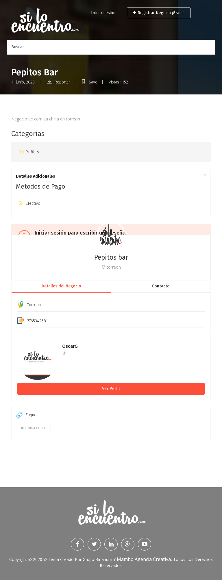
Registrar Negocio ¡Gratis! (158, 12)
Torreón (34, 304)
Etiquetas (29, 415)
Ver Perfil (111, 388)
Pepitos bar (111, 257)
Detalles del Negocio (61, 286)
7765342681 (37, 321)
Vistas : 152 (118, 82)
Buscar (17, 46)
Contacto (161, 286)
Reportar (58, 82)
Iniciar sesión (103, 12)
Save (89, 82)
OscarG (70, 346)
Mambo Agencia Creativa (144, 559)
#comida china (33, 428)
